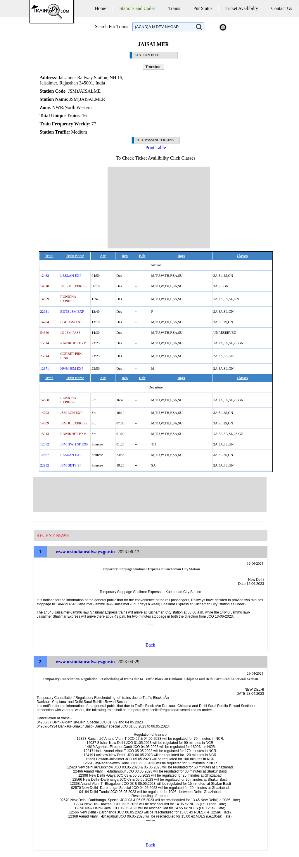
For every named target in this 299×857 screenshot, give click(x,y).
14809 (44, 423)
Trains (174, 8)
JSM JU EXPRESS (73, 423)
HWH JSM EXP (71, 369)
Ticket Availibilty (241, 8)
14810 (44, 286)
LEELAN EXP (70, 276)
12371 (44, 369)
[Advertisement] (159, 207)
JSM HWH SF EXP (74, 444)
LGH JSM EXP (71, 322)
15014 (44, 343)
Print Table (155, 147)
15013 (44, 434)
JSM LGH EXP (71, 413)
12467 (44, 455)
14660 (44, 400)
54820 (44, 333)
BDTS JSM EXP (72, 312)
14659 (44, 299)
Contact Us (281, 8)
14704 (44, 322)
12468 (44, 276)
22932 (44, 465)
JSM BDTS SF (70, 465)
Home (100, 8)
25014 (44, 356)
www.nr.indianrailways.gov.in (85, 551)
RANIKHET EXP (73, 343)
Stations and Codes (137, 8)
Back (150, 644)
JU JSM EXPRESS (73, 286)
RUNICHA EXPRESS (68, 299)
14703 (44, 413)
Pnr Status (202, 8)
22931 (44, 312)
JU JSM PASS (70, 333)
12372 (44, 444)
